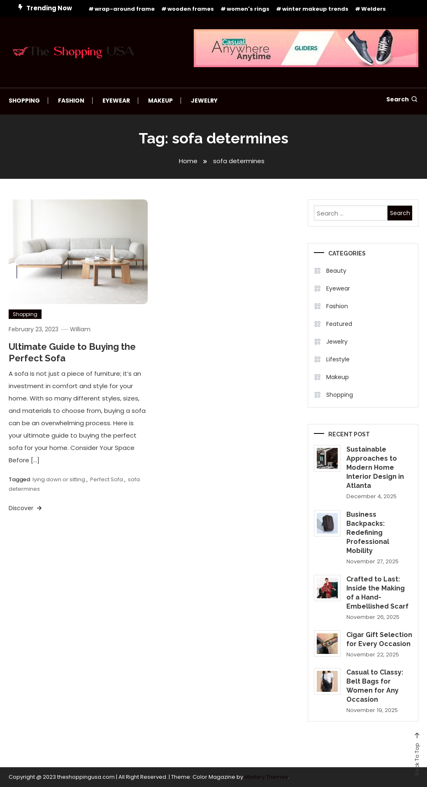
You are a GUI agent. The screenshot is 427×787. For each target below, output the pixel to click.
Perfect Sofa (106, 479)
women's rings (248, 9)
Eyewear (116, 100)
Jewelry (204, 100)
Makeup (160, 100)
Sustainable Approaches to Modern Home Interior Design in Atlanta (375, 467)
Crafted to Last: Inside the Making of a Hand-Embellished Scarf (377, 592)
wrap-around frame (125, 9)
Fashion (71, 100)
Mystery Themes (266, 777)
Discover (26, 508)
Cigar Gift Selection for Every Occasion (379, 639)
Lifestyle (338, 359)
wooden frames (190, 9)
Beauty (336, 271)
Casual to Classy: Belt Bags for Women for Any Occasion (374, 685)
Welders (373, 9)
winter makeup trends (315, 9)
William (80, 329)
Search (402, 99)
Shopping (24, 100)
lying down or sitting (58, 479)
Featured (339, 324)
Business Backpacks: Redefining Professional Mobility (367, 533)
